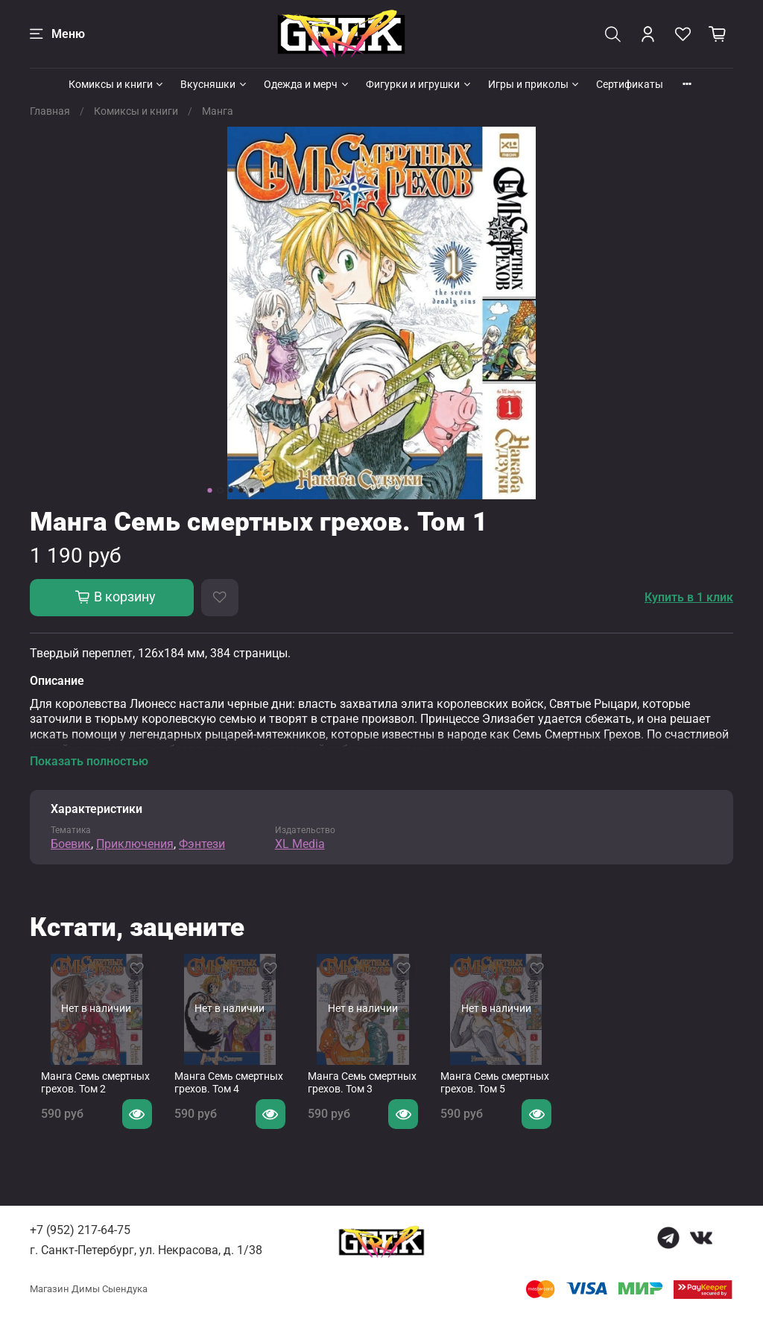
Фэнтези (202, 844)
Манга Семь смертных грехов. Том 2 (84, 1094)
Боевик (71, 844)
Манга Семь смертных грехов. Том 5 (519, 1094)
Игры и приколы (534, 84)
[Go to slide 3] (231, 490)
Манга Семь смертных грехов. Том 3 (374, 1094)
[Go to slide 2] (220, 490)
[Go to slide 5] (252, 490)
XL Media (300, 844)
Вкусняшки (214, 84)
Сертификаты (629, 84)
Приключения (135, 844)
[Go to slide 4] (241, 490)
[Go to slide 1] (210, 490)
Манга (217, 111)
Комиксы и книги (117, 84)
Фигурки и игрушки (419, 84)
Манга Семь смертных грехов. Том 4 (229, 1094)
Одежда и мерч (307, 84)
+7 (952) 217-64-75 (80, 1230)
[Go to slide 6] (262, 490)
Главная (50, 111)
